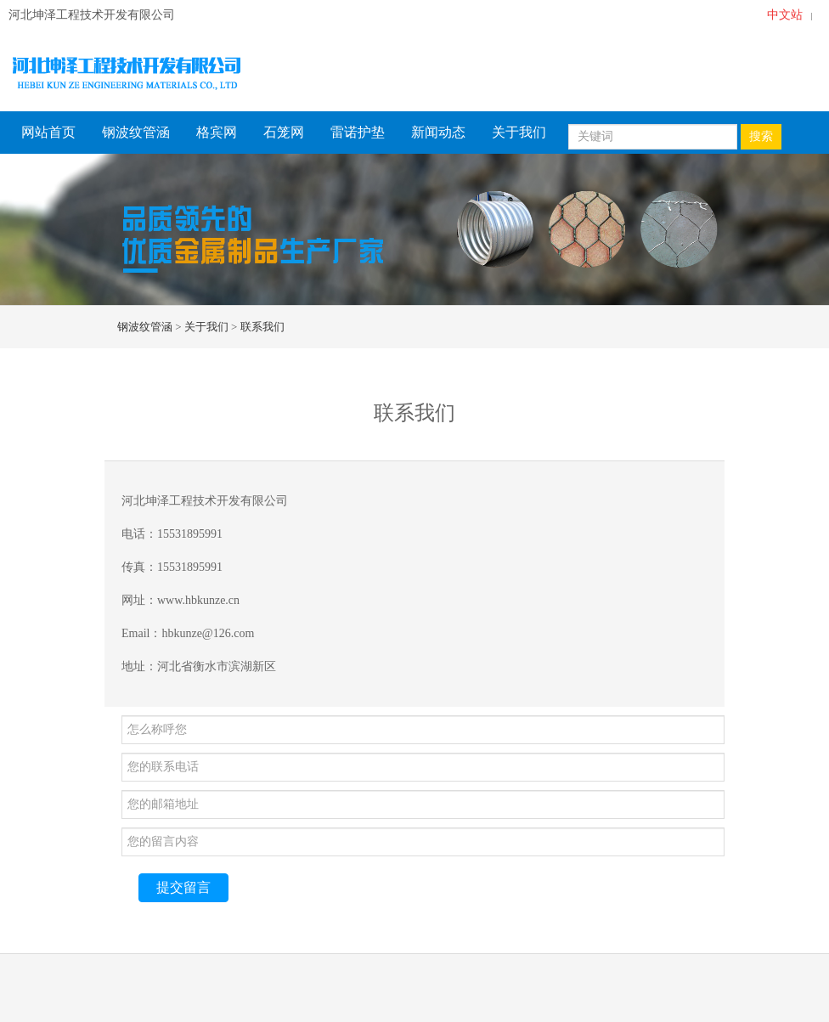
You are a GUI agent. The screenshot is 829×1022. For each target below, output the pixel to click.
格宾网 (216, 132)
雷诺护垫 (357, 132)
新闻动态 (438, 132)
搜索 (761, 136)
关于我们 (519, 132)
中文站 (785, 14)
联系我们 (262, 326)
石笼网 (283, 132)
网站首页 (48, 132)
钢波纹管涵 (136, 132)
